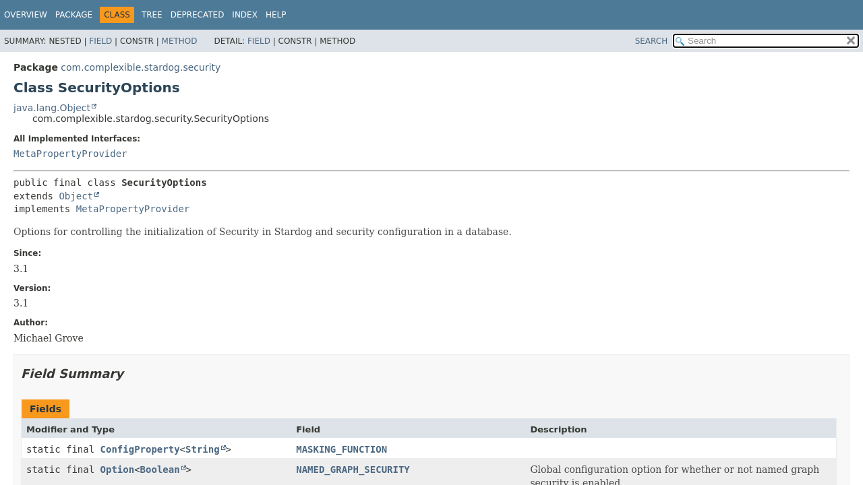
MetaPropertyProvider (70, 153)
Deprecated (198, 15)
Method (180, 41)
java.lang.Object (51, 107)
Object (76, 196)
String (202, 449)
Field (100, 41)
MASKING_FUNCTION (341, 449)
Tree (152, 15)
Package (73, 15)
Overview (25, 15)
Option (117, 469)
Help (276, 15)
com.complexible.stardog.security (140, 67)
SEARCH (651, 41)
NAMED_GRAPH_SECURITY (353, 469)
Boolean (160, 469)
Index (245, 15)
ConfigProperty (140, 449)
